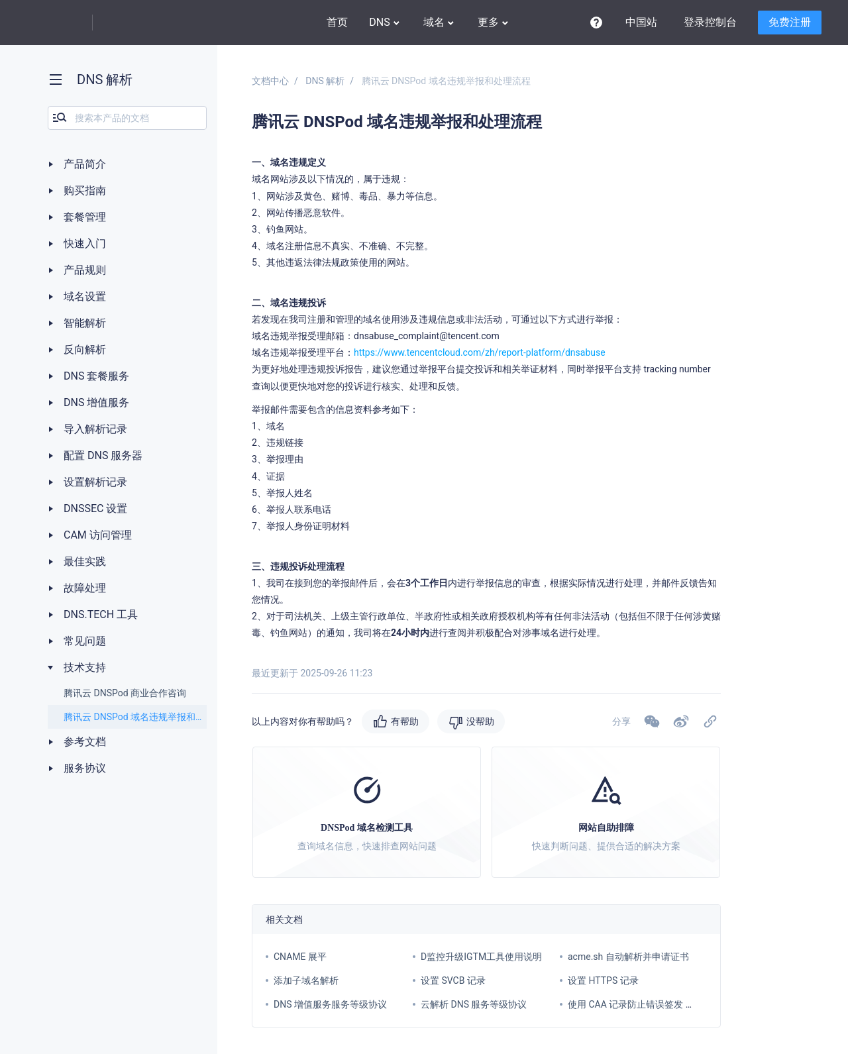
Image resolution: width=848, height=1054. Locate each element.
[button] (681, 721)
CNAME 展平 (300, 956)
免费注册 (789, 22)
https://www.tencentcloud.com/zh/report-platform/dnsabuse (480, 352)
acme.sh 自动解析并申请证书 (628, 956)
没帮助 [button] (480, 721)
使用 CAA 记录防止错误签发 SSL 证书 (645, 1004)
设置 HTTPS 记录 (603, 980)
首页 (337, 22)
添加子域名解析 (306, 980)
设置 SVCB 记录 (453, 980)
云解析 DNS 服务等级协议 (474, 1004)
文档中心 (270, 81)
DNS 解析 (324, 81)
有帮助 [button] (405, 721)
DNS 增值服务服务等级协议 (330, 1004)
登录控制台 (710, 22)
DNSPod (135, 23)
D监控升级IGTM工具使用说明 (481, 956)
